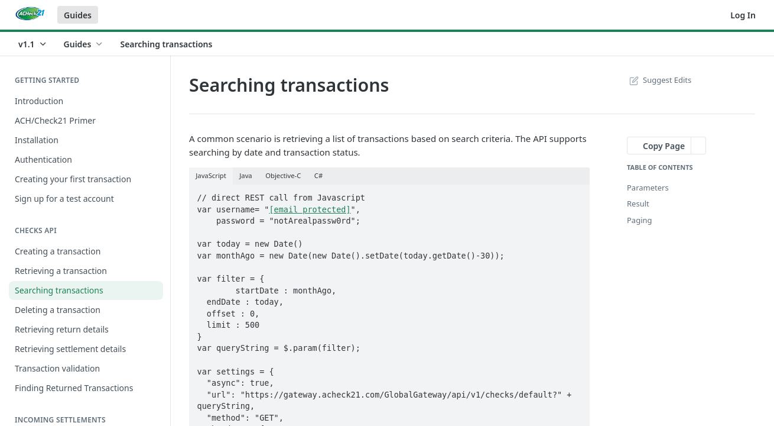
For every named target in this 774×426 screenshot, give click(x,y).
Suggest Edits (659, 80)
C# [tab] (318, 175)
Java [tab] (245, 175)
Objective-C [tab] (283, 175)
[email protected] (309, 209)
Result (638, 203)
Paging (639, 220)
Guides (78, 15)
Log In (743, 15)
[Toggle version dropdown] (33, 44)
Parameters (648, 187)
